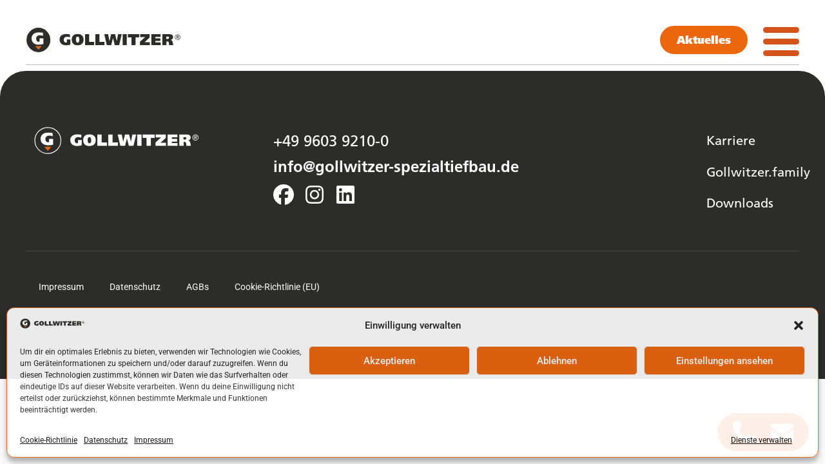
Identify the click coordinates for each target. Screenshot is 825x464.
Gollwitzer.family (758, 171)
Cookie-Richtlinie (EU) (277, 287)
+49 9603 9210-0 (331, 140)
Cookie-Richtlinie (48, 440)
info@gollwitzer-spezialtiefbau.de (396, 166)
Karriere (730, 139)
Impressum (153, 440)
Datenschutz (106, 440)
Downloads (739, 202)
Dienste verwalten (761, 440)
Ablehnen (557, 361)
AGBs (197, 287)
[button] (798, 325)
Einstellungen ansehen (724, 361)
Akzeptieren (389, 361)
